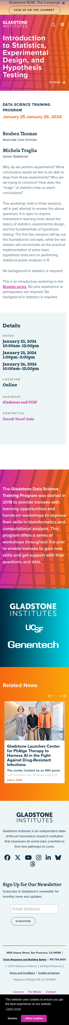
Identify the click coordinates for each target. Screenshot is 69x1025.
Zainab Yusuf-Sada (18, 419)
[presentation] (53, 695)
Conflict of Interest (48, 973)
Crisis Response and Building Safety (24, 959)
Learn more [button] (13, 1008)
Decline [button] (12, 1018)
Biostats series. (15, 287)
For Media (34, 992)
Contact (51, 992)
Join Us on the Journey (34, 10)
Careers (18, 992)
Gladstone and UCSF (20, 402)
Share (57, 82)
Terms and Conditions (22, 973)
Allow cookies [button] (34, 1018)
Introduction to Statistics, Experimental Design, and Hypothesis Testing (31, 574)
